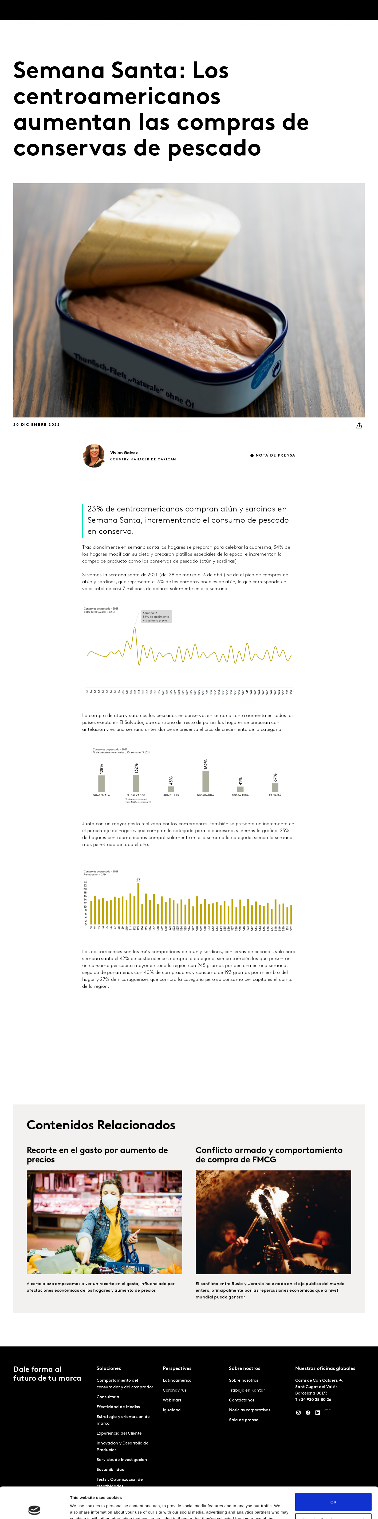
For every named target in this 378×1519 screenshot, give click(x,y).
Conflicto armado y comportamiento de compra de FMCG (269, 1178)
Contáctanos (327, 10)
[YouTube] (327, 1414)
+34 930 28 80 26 (314, 1400)
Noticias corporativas (249, 1410)
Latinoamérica (177, 1381)
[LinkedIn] (317, 1414)
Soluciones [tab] (69, 10)
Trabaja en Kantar (293, 10)
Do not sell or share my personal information (333, 1490)
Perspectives (140, 10)
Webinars (172, 1400)
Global (351, 10)
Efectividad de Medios (118, 1407)
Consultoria (108, 1397)
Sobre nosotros (256, 10)
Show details (82, 1508)
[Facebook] (308, 1414)
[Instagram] (298, 1414)
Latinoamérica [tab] (104, 10)
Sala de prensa (244, 1420)
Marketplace (171, 10)
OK (333, 1470)
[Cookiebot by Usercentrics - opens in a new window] (34, 1509)
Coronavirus (175, 1390)
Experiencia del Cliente (119, 1433)
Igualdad (172, 1410)
